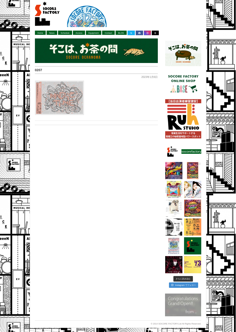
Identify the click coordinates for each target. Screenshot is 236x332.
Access (79, 33)
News (52, 33)
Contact (108, 33)
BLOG (121, 33)
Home (40, 33)
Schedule (65, 33)
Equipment (93, 33)
